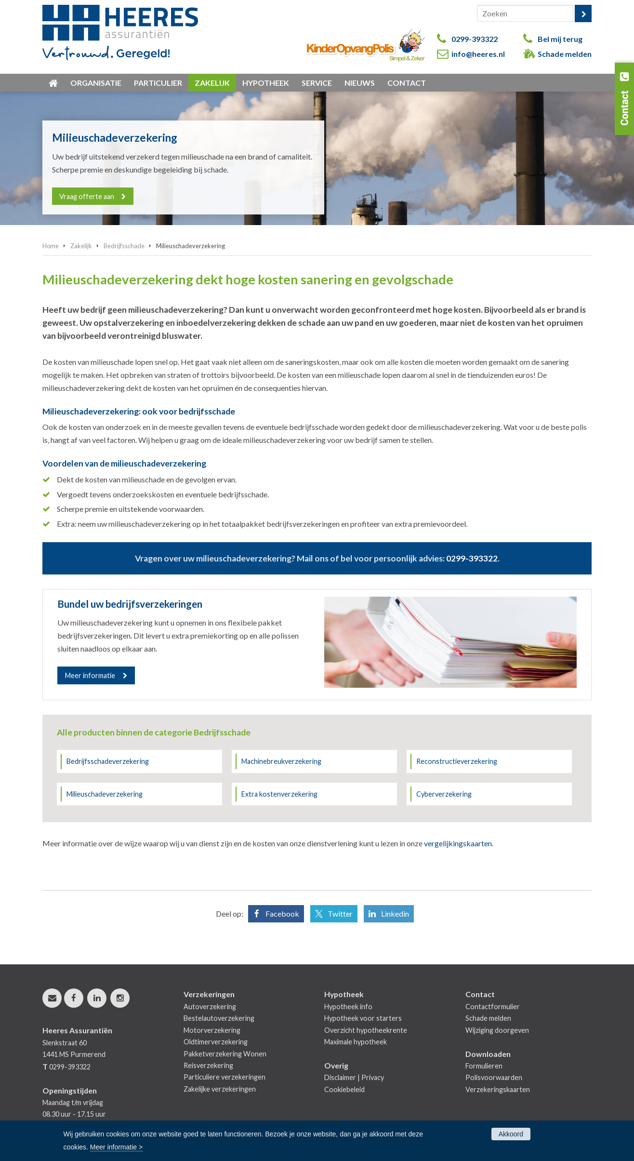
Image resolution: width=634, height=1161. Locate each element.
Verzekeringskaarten (497, 1089)
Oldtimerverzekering (216, 1042)
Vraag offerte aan (87, 196)
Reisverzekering (208, 1065)
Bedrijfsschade (124, 246)
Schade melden (565, 53)
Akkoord (511, 1134)
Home (50, 246)
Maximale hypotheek (355, 1042)
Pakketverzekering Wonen (225, 1054)
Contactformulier (492, 1006)
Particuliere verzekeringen (224, 1077)
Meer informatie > (116, 1147)
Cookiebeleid (344, 1089)
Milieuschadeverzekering (104, 794)
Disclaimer (340, 1077)
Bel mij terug (560, 38)
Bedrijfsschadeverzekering (107, 761)
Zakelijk (81, 246)
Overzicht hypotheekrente (365, 1030)
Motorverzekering (212, 1030)
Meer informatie (90, 675)
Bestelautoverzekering (219, 1018)
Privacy (372, 1077)
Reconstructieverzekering (456, 761)
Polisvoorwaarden (493, 1077)
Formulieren (483, 1066)
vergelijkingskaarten (458, 843)
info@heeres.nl (478, 53)
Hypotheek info (348, 1006)
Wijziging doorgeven (497, 1030)
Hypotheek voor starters (363, 1018)
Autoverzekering (210, 1006)
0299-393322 (474, 38)
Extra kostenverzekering (279, 794)
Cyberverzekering (444, 794)
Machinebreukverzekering (281, 761)
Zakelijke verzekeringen (220, 1089)
